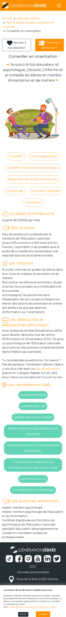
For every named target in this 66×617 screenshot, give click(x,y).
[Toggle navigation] (59, 5)
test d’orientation (48, 368)
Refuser (23, 614)
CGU (33, 566)
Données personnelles (33, 572)
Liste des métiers (28, 18)
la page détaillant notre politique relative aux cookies (32, 607)
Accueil (7, 18)
